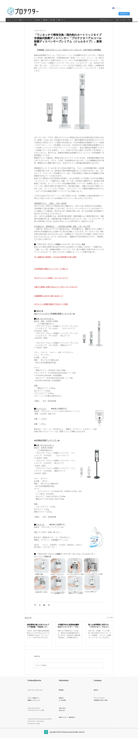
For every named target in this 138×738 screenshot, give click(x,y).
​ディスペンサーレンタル (34, 723)
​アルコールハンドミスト (34, 708)
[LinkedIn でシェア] (44, 605)
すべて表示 (110, 617)
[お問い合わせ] (124, 13)
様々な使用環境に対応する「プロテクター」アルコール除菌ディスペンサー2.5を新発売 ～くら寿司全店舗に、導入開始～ (99, 626)
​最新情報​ (61, 690)
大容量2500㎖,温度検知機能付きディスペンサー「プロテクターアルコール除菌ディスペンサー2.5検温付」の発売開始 (69, 626)
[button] (17, 20)
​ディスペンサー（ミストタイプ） (36, 721)
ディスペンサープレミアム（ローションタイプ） (40, 719)
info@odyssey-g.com (106, 19)
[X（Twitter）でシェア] (39, 605)
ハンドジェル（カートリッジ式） (36, 710)
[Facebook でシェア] (35, 605)
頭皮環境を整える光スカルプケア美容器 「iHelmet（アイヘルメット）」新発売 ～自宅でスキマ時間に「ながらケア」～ (38, 626)
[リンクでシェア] (49, 605)
